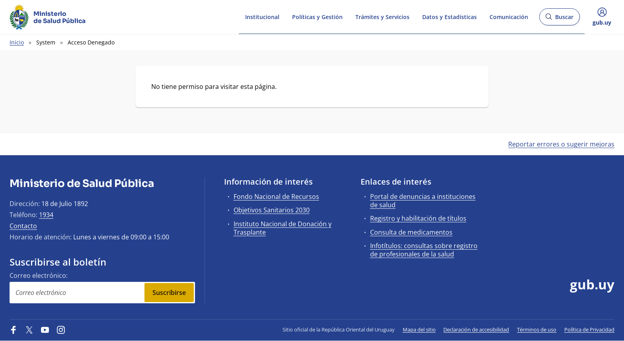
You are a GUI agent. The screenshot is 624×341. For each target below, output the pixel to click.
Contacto (23, 226)
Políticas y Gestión (317, 16)
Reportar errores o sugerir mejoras (561, 144)
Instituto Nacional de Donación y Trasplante (283, 228)
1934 (46, 214)
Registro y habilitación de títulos (418, 218)
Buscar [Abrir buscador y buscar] (559, 19)
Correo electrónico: (39, 275)
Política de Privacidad (589, 329)
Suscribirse (169, 292)
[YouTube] (45, 329)
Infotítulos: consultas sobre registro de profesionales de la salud (424, 249)
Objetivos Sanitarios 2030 (272, 210)
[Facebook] (14, 329)
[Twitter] (29, 329)
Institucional (262, 16)
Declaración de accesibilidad (476, 329)
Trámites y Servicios (382, 16)
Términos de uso (536, 329)
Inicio (17, 42)
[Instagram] (61, 329)
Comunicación (508, 16)
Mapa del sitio (419, 329)
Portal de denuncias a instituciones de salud (423, 200)
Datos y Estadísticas (449, 16)
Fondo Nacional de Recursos (276, 196)
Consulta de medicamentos (411, 232)
